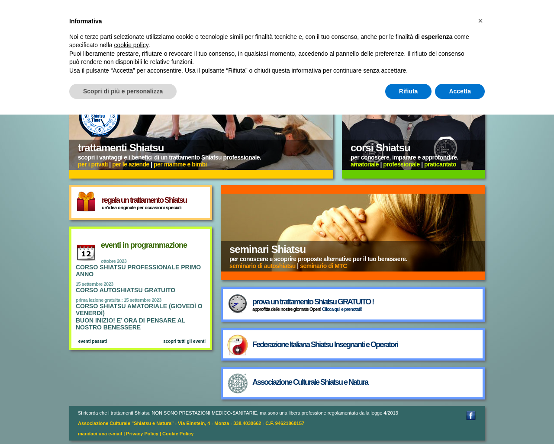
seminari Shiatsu (267, 249)
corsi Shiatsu (380, 147)
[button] (480, 21)
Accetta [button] (460, 91)
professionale (401, 164)
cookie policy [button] (131, 45)
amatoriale (365, 164)
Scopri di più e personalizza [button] (123, 91)
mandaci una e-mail (100, 433)
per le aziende (130, 164)
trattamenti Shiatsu (121, 147)
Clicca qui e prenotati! (342, 309)
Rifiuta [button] (408, 91)
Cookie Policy (177, 433)
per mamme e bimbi (180, 164)
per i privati (93, 164)
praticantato (440, 164)
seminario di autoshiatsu (262, 265)
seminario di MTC (323, 265)
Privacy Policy (142, 433)
